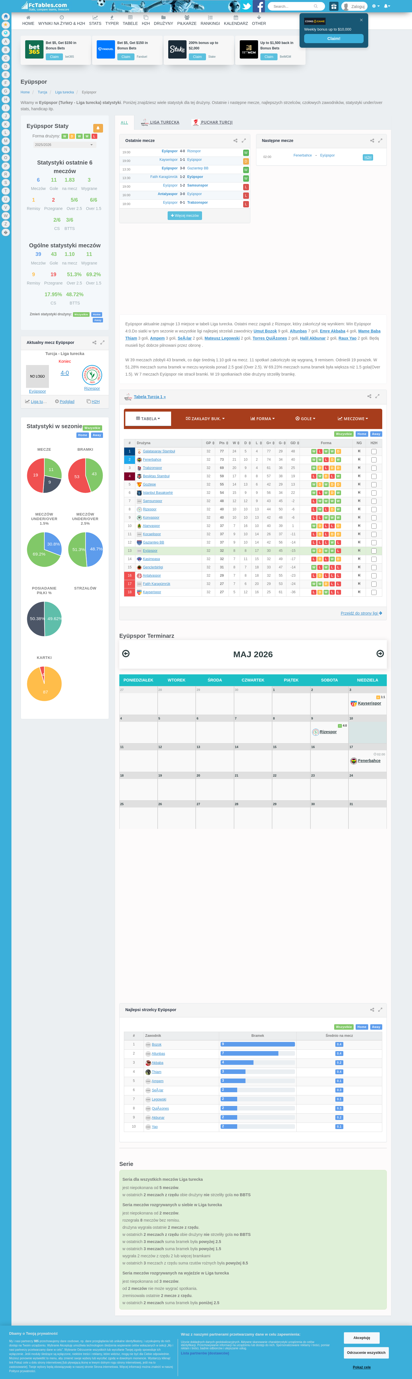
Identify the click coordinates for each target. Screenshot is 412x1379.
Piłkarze (187, 20)
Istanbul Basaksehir (158, 493)
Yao (155, 1127)
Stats (95, 20)
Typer (112, 20)
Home (28, 20)
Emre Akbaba (332, 331)
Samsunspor (152, 501)
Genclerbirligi (153, 567)
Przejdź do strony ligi (361, 613)
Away (97, 320)
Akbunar (158, 1118)
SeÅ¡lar (185, 338)
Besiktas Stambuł (156, 476)
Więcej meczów (185, 216)
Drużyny (163, 20)
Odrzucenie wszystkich (366, 1353)
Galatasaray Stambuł (159, 451)
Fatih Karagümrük (156, 584)
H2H (146, 20)
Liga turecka (64, 92)
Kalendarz (236, 20)
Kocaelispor (152, 534)
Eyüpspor (37, 391)
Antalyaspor (152, 576)
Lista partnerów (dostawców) (205, 1353)
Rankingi (210, 20)
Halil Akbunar (313, 338)
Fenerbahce (152, 460)
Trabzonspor (152, 468)
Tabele (130, 20)
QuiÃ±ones (160, 1109)
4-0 (65, 373)
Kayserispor (152, 592)
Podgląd (67, 401)
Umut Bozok (265, 331)
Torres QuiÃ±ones (270, 338)
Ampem (157, 338)
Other (259, 20)
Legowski (159, 1099)
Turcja (42, 92)
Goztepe (149, 484)
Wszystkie (81, 314)
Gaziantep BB (153, 542)
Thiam (156, 1072)
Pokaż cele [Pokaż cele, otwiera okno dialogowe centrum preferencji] (362, 1368)
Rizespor (92, 388)
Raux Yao (347, 338)
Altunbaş (298, 331)
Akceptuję (361, 1338)
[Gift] (333, 6)
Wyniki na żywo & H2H (61, 20)
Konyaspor (151, 518)
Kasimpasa (151, 559)
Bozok (156, 1045)
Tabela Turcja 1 (150, 396)
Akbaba (157, 1063)
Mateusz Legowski (222, 338)
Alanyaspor (151, 526)
